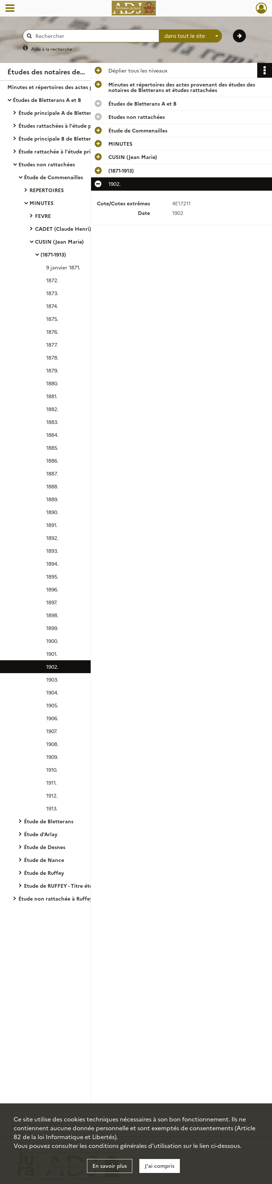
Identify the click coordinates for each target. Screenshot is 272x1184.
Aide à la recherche (51, 49)
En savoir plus (110, 1165)
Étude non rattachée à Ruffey (55, 898)
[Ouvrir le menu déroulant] (10, 8)
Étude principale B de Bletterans (59, 138)
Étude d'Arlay (40, 834)
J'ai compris (159, 1165)
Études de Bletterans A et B (47, 99)
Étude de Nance (44, 859)
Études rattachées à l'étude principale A (68, 125)
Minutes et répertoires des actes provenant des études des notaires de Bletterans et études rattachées (81, 87)
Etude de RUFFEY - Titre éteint (62, 885)
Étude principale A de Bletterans (59, 112)
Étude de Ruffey (44, 872)
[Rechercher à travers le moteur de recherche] (94, 36)
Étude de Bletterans (48, 821)
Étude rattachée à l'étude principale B (66, 151)
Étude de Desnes (44, 847)
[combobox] (190, 36)
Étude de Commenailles (53, 177)
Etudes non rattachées (46, 164)
